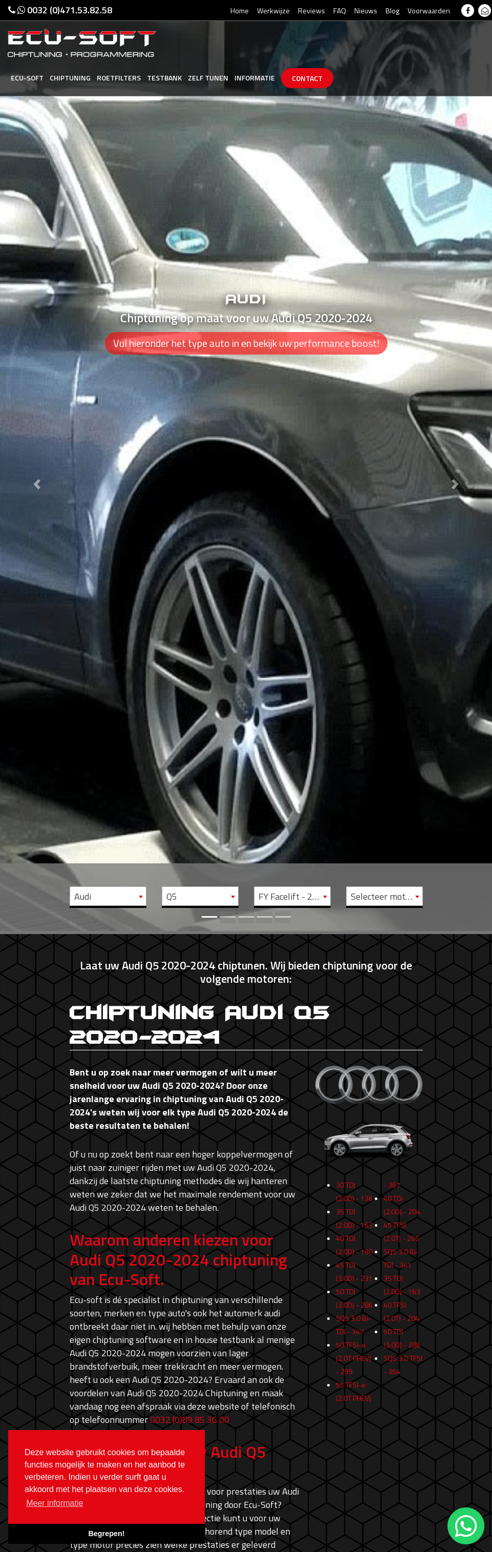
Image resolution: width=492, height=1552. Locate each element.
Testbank (164, 77)
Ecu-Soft (27, 77)
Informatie (254, 77)
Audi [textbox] (82, 896)
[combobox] (108, 896)
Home (239, 10)
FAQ (339, 10)
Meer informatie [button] (54, 1503)
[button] (37, 465)
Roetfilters (119, 77)
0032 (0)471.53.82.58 (60, 10)
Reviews (311, 10)
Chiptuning (70, 77)
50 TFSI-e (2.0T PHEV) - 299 (353, 1363)
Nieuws (365, 10)
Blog (392, 10)
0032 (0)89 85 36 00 (189, 1419)
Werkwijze (273, 10)
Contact (307, 78)
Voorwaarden (429, 10)
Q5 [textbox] (171, 896)
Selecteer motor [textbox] (382, 896)
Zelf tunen (208, 77)
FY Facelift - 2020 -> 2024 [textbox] (294, 896)
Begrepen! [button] (106, 1533)
